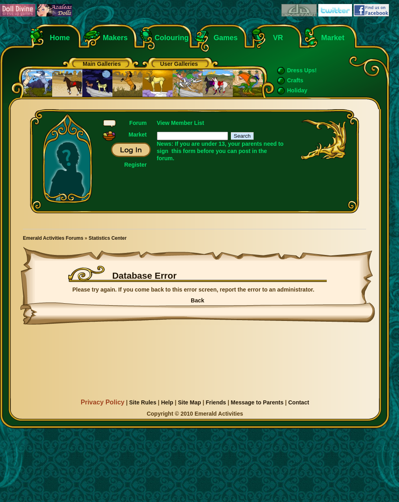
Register (135, 164)
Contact (298, 402)
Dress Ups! (302, 70)
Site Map (189, 402)
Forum (138, 123)
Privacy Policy (102, 402)
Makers (115, 38)
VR (276, 38)
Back (197, 300)
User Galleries (179, 64)
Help (167, 402)
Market (332, 38)
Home (60, 38)
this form (183, 151)
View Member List (180, 123)
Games (226, 38)
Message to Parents (257, 402)
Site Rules (143, 402)
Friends (216, 402)
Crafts (295, 80)
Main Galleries (102, 64)
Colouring (172, 38)
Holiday (297, 90)
